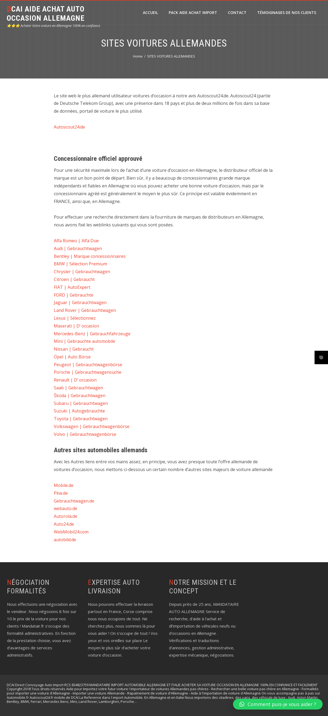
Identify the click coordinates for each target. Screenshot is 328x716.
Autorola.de (65, 516)
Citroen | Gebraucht (74, 279)
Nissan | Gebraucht (74, 349)
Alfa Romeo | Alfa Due (76, 241)
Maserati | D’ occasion (76, 326)
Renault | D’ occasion (75, 380)
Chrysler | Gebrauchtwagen (82, 272)
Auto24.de (64, 524)
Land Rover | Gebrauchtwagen (85, 310)
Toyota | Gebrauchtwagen (81, 419)
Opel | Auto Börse (72, 357)
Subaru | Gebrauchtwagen (81, 403)
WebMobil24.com (71, 532)
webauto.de (65, 508)
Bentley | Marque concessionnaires (90, 256)
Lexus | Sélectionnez (75, 318)
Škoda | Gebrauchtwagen (79, 395)
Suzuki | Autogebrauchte (79, 411)
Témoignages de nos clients (286, 12)
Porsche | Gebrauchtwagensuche (87, 372)
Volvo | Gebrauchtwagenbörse (85, 434)
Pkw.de (61, 493)
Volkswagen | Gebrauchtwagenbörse (91, 426)
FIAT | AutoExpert (72, 287)
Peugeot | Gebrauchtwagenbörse (88, 365)
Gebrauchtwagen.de (74, 501)
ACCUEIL (150, 12)
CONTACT (237, 12)
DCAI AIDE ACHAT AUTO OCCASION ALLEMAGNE (45, 14)
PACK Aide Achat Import (193, 12)
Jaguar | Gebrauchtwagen (80, 302)
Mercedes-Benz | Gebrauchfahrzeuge (92, 334)
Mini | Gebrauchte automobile (84, 341)
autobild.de (65, 540)
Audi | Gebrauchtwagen (78, 248)
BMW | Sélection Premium (80, 264)
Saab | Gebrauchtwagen (78, 388)
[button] (278, 704)
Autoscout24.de (69, 127)
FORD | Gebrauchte (73, 295)
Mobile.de (63, 485)
